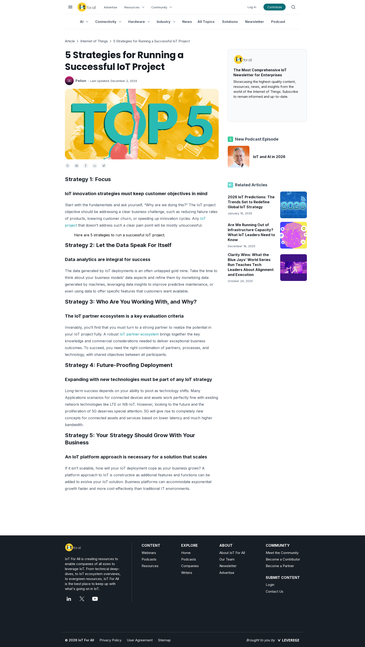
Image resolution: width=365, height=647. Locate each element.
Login (270, 584)
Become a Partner (280, 566)
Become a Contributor (283, 559)
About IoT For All (232, 553)
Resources (150, 566)
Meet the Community (282, 553)
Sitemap (164, 640)
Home (186, 553)
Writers (186, 572)
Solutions (230, 21)
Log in (252, 7)
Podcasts (149, 559)
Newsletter (254, 21)
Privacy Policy (110, 640)
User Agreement (140, 640)
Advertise (110, 7)
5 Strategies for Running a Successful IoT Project (151, 41)
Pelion (81, 81)
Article (70, 41)
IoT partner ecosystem (139, 334)
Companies (190, 566)
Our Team (227, 559)
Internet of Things (94, 41)
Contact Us (274, 591)
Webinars (149, 553)
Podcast (278, 21)
